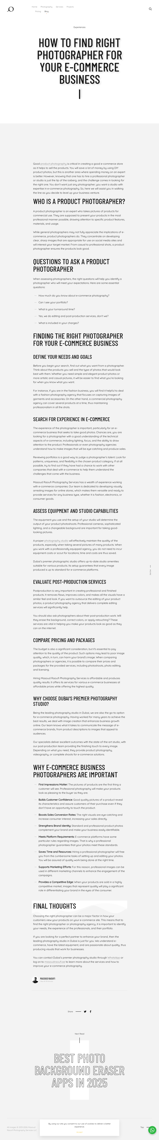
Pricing (38, 11)
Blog (47, 11)
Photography (46, 7)
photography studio (56, 540)
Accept (79, 1132)
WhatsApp (114, 957)
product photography (53, 163)
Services (59, 7)
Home (34, 7)
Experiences (80, 27)
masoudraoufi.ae (55, 961)
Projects (70, 7)
